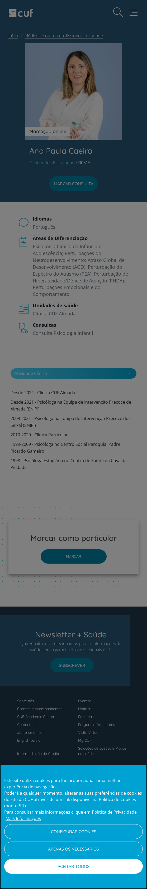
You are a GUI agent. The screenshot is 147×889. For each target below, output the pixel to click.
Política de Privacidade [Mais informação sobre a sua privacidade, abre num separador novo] (114, 812)
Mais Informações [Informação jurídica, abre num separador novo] (23, 818)
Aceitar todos (73, 866)
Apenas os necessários (73, 849)
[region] (73, 827)
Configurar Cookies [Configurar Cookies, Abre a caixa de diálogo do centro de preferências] (73, 831)
